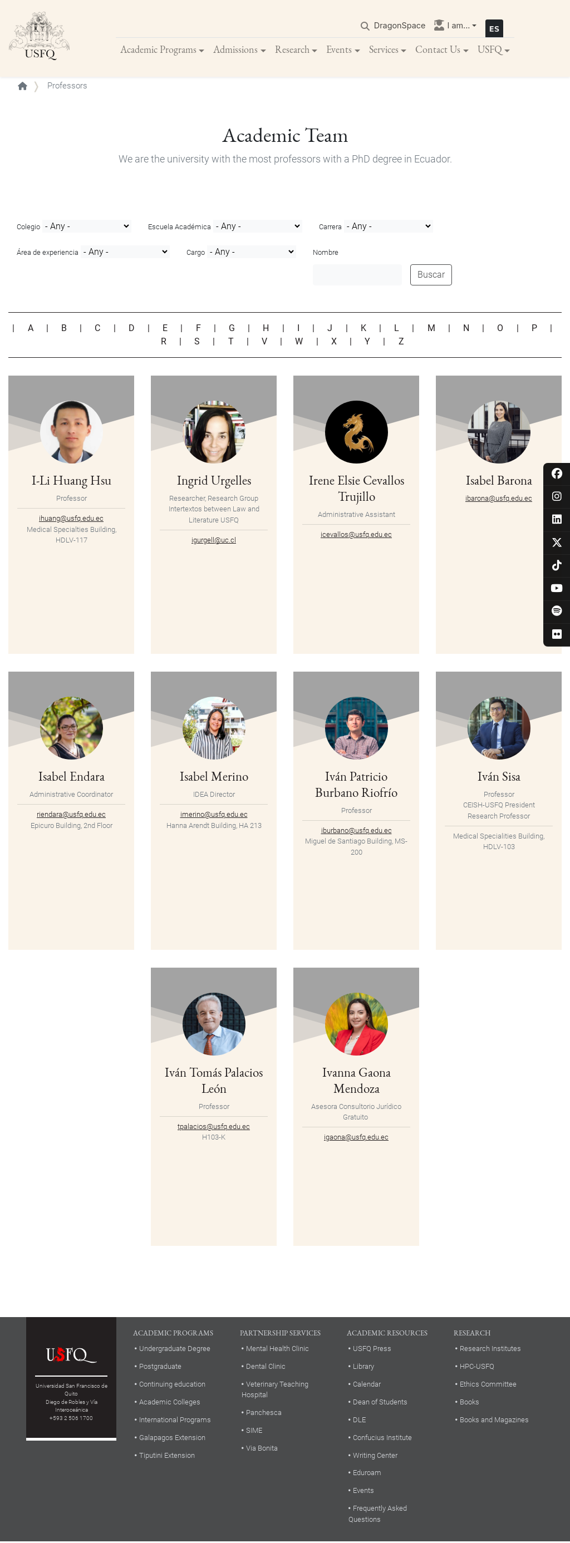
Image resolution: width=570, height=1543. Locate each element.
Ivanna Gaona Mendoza (356, 1080)
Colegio (28, 228)
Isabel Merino (214, 777)
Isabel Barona (499, 481)
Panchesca (264, 1413)
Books (469, 1402)
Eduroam (367, 1474)
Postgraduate (160, 1367)
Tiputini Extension (167, 1456)
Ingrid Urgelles (214, 481)
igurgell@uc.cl (213, 540)
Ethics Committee (488, 1385)
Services (384, 49)
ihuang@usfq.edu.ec (71, 519)
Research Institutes (490, 1349)
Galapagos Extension (172, 1438)
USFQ (490, 49)
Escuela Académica (179, 228)
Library (363, 1367)
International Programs (175, 1420)
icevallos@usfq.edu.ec (356, 535)
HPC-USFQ (477, 1367)
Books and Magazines (494, 1420)
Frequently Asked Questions (377, 1514)
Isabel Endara (71, 777)
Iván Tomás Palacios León (214, 1080)
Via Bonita (262, 1449)
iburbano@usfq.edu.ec (356, 831)
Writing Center (375, 1456)
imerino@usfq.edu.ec (214, 815)
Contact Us (437, 49)
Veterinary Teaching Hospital (275, 1390)
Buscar (431, 275)
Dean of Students (380, 1402)
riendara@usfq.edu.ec (71, 815)
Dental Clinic (266, 1367)
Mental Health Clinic (277, 1349)
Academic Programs (158, 49)
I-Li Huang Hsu (71, 481)
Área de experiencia (47, 253)
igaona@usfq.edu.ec (356, 1137)
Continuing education (172, 1385)
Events (339, 49)
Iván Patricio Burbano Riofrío (356, 784)
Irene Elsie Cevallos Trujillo (356, 488)
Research (292, 49)
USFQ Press (372, 1349)
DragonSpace (400, 26)
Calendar (367, 1385)
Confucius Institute (382, 1438)
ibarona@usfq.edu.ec (498, 499)
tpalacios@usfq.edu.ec (214, 1127)
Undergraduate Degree (174, 1349)
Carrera (330, 228)
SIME (254, 1431)
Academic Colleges (169, 1402)
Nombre (325, 253)
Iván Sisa (499, 777)
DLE (359, 1420)
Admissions (235, 49)
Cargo (195, 253)
